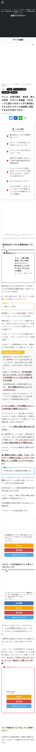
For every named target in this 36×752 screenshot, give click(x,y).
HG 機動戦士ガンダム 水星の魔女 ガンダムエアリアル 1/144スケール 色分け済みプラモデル (18, 537)
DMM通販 (19, 603)
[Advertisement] (18, 28)
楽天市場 (19, 550)
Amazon (19, 545)
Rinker (10, 540)
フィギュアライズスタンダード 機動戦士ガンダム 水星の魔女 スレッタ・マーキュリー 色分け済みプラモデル (18, 594)
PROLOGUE (11, 692)
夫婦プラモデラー (18, 16)
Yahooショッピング (19, 555)
